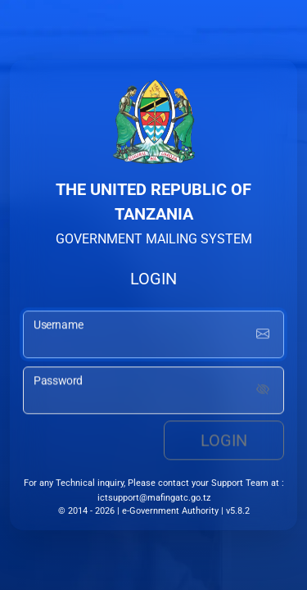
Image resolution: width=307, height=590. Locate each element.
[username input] (153, 336)
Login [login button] (224, 442)
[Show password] (262, 391)
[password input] (153, 391)
